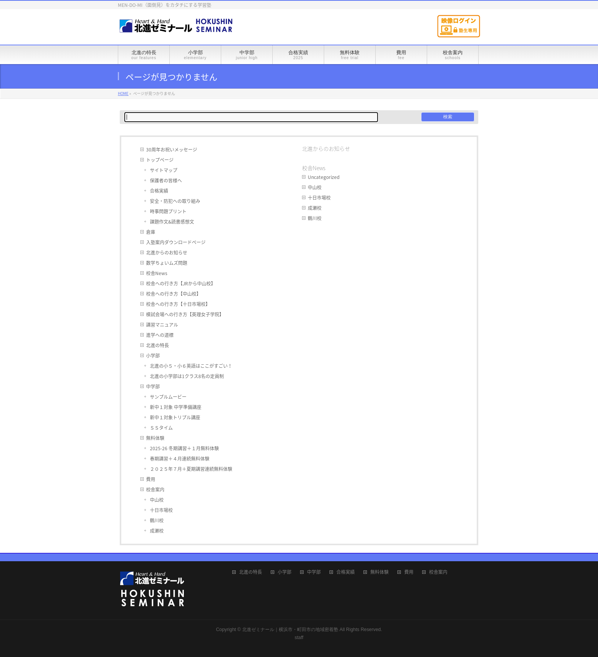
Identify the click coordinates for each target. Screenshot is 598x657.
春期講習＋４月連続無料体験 (179, 458)
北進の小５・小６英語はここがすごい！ (191, 365)
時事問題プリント (168, 211)
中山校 (157, 499)
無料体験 (155, 438)
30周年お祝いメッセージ (171, 149)
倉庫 (150, 232)
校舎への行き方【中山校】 (173, 293)
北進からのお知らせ (166, 252)
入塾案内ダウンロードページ (176, 242)
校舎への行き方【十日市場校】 (178, 304)
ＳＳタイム (161, 427)
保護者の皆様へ (166, 180)
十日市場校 (161, 510)
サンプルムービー (168, 396)
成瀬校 (157, 530)
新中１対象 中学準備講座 (175, 407)
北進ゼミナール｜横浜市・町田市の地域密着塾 (290, 629)
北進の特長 (157, 345)
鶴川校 (157, 520)
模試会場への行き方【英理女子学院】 (185, 314)
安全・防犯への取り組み (175, 201)
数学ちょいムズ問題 (166, 262)
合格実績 (159, 190)
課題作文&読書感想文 (172, 221)
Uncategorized (323, 177)
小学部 (153, 355)
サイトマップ (163, 170)
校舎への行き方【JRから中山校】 (180, 283)
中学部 (153, 386)
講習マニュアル (162, 324)
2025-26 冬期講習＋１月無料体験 (184, 448)
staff (298, 637)
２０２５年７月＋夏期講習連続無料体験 (191, 468)
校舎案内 (155, 489)
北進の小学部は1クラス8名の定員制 (187, 376)
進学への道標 (160, 335)
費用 (150, 479)
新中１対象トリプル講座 (175, 417)
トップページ (160, 159)
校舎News (156, 273)
